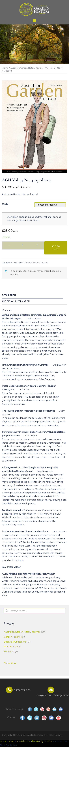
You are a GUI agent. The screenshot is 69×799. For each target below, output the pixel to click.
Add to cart (55, 248)
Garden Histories (12, 637)
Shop (11, 741)
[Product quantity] (23, 245)
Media (5, 204)
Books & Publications (15, 642)
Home (5, 68)
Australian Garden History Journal (26, 68)
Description (9, 295)
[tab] (32, 295)
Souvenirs (9, 651)
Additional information (16, 301)
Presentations (11, 646)
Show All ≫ (10, 663)
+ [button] (37, 245)
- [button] (9, 245)
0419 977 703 (22, 690)
